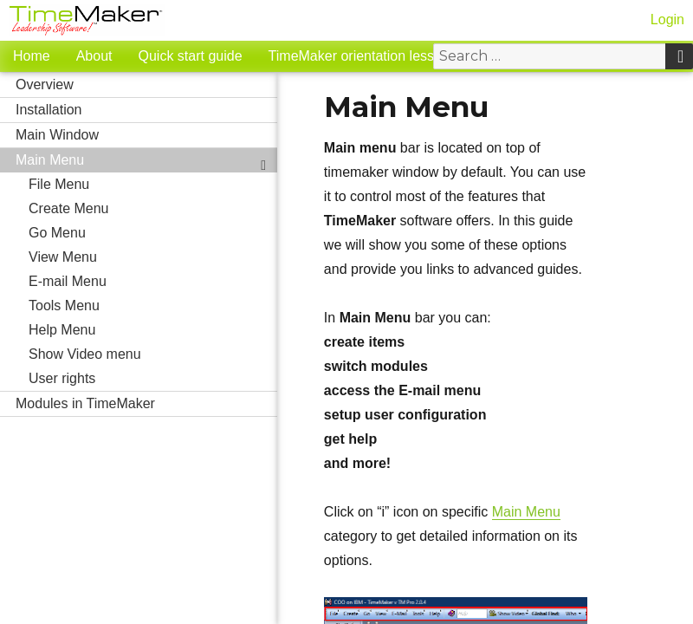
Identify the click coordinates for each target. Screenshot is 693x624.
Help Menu (153, 330)
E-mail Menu (153, 282)
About (94, 56)
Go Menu (57, 232)
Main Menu (146, 160)
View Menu (153, 257)
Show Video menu (85, 354)
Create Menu (153, 209)
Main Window (146, 135)
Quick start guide (191, 56)
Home (31, 56)
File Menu (153, 184)
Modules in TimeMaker (146, 404)
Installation (146, 110)
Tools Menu (153, 306)
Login (667, 19)
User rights (153, 379)
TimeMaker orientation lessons (363, 56)
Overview (146, 85)
